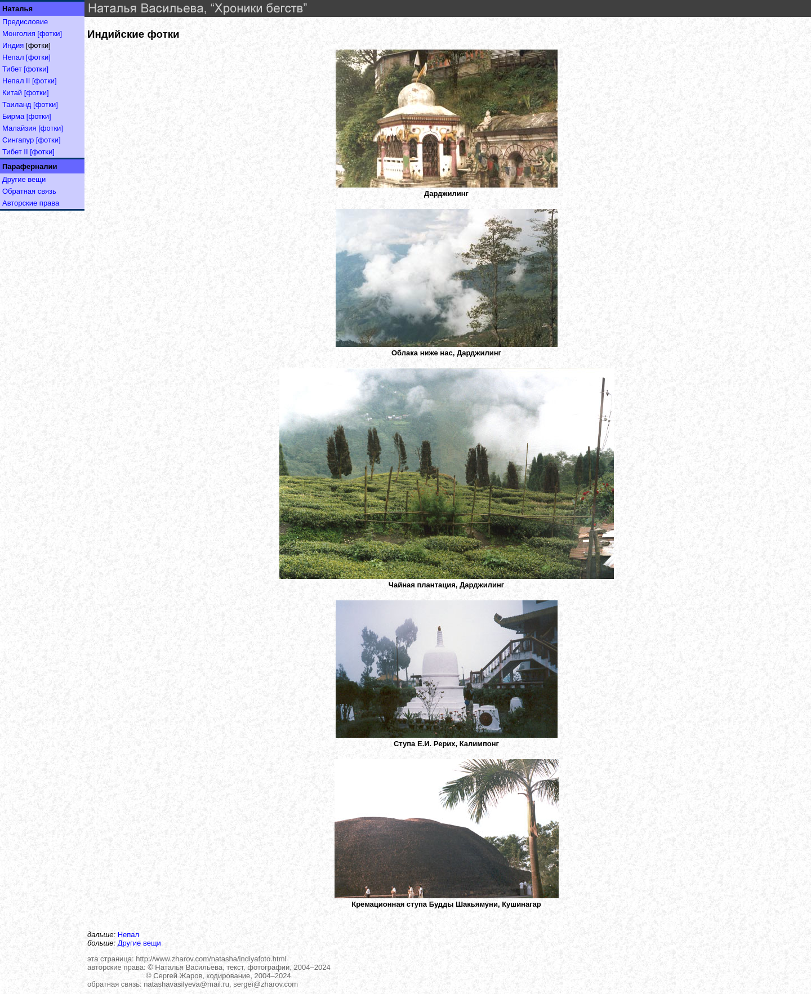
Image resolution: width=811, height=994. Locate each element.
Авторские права (30, 203)
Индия (13, 45)
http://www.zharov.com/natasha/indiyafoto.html (211, 959)
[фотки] (49, 33)
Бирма (13, 116)
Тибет (12, 69)
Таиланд (16, 104)
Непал (13, 57)
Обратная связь (29, 191)
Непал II (16, 81)
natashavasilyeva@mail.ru (186, 984)
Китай (12, 92)
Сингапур (18, 140)
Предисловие (25, 21)
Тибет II (15, 152)
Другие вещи (24, 179)
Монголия (18, 33)
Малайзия (19, 128)
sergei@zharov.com (265, 984)
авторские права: (116, 967)
